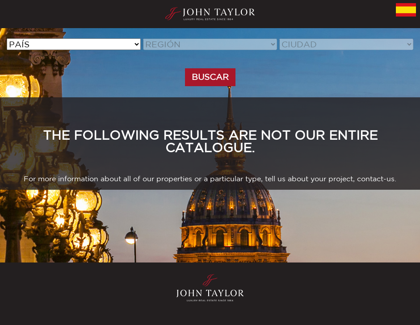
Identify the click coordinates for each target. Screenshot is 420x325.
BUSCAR (210, 77)
